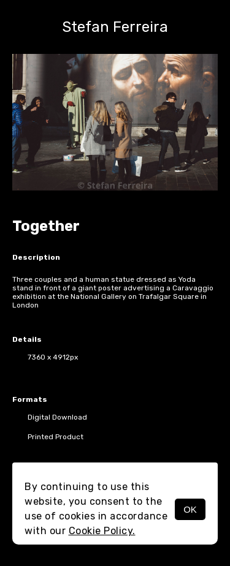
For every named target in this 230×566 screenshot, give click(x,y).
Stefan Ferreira (115, 27)
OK (190, 509)
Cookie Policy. (102, 531)
